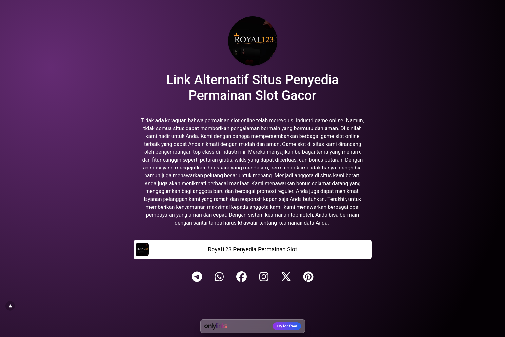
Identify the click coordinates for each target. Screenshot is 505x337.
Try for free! (287, 326)
